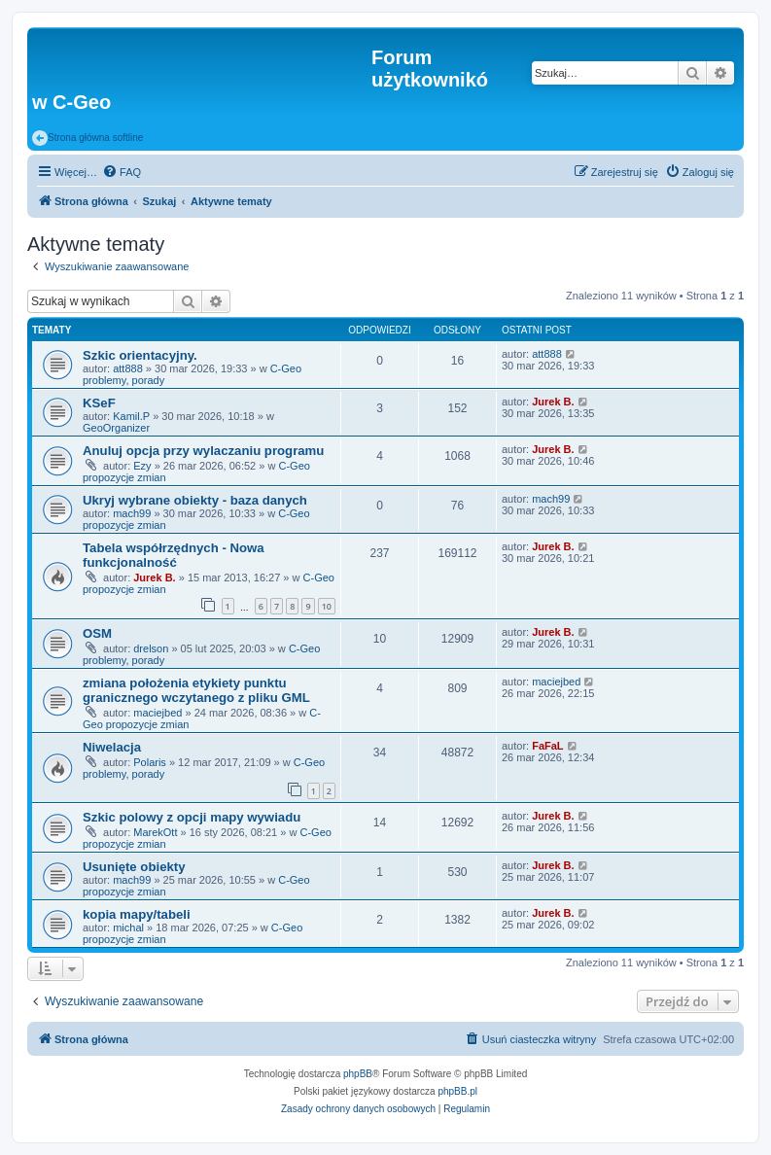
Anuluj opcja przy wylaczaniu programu (203, 450)
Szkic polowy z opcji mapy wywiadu (191, 817)
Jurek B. (553, 401)
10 (327, 606)
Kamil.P (131, 416)
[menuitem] (121, 172)
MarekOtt (155, 832)
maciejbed (157, 712)
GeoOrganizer (116, 428)
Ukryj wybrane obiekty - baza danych (195, 500)
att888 (128, 368)
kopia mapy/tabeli (137, 914)
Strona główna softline (87, 138)
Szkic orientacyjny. (140, 355)
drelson (150, 648)
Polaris (149, 762)
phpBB (357, 1073)
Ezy (142, 466)
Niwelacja (112, 747)
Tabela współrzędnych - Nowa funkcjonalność (173, 555)
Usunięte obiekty (134, 866)
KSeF (99, 403)
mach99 (132, 513)
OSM (97, 633)
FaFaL (547, 746)
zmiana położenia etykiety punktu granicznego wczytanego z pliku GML (196, 690)
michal (128, 927)
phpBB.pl (457, 1091)
